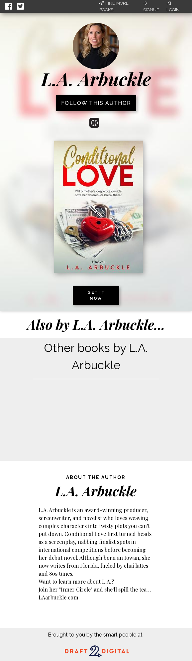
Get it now (96, 295)
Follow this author (96, 103)
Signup (151, 6)
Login (172, 6)
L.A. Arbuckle (96, 79)
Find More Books (114, 6)
